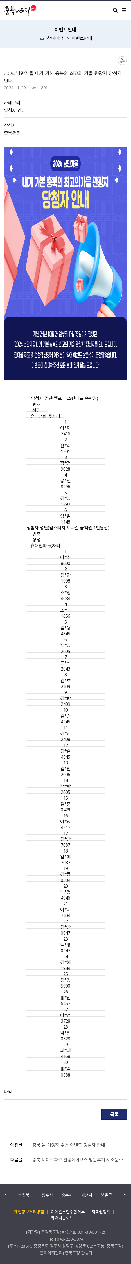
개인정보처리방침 (29, 1211)
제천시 (86, 1195)
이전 (7, 1195)
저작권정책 (100, 1211)
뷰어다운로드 (62, 1217)
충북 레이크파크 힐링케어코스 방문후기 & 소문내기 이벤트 (78, 1159)
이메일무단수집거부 (68, 1211)
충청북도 (25, 1195)
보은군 (106, 1195)
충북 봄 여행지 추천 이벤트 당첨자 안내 (68, 1144)
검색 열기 (115, 10)
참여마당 (55, 38)
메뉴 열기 (124, 10)
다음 (124, 1195)
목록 (114, 1114)
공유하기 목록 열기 (122, 60)
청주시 (47, 1195)
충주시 (67, 1195)
